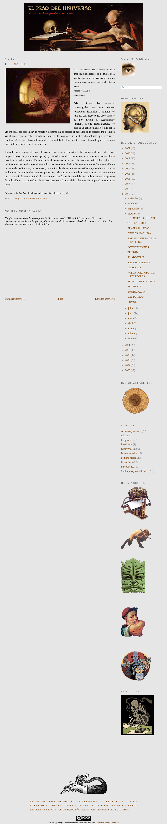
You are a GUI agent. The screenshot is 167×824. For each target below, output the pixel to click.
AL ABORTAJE (136, 257)
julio (130, 308)
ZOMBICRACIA (136, 291)
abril (130, 323)
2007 (128, 365)
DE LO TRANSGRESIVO (141, 218)
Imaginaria (126, 440)
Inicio (60, 298)
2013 (128, 189)
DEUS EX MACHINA (139, 233)
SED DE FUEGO (137, 286)
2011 (128, 345)
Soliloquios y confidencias (28, 198)
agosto (131, 213)
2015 (128, 178)
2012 (128, 194)
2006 (128, 370)
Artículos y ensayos (131, 431)
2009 (128, 355)
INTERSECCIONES (138, 247)
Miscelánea (127, 462)
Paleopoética (127, 466)
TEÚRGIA (133, 252)
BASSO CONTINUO (139, 262)
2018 (128, 163)
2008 (128, 360)
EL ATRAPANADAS (139, 228)
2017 (128, 168)
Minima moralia (129, 457)
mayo (131, 318)
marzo (131, 328)
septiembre (134, 208)
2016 (128, 173)
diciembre (133, 198)
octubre (132, 203)
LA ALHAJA (134, 267)
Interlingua (126, 444)
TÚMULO (133, 301)
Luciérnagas (127, 449)
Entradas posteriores (15, 298)
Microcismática (129, 453)
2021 (128, 148)
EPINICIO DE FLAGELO (141, 281)
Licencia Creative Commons (107, 822)
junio (131, 313)
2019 (128, 158)
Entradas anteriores (105, 298)
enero (131, 338)
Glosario (125, 435)
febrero (132, 333)
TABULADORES (137, 223)
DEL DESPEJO (16, 64)
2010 (128, 350)
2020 (128, 153)
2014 (128, 184)
